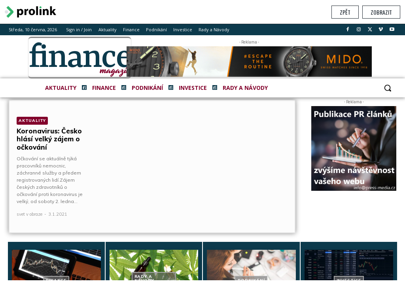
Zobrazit (381, 12)
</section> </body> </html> (202, 152)
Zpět (345, 12)
